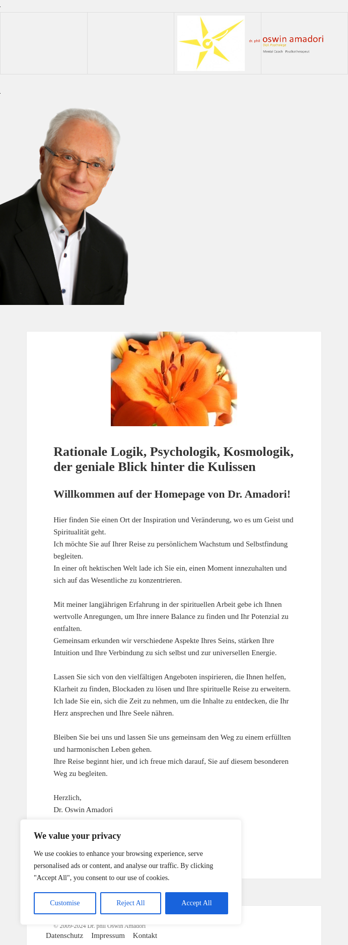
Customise (65, 903)
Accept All (196, 903)
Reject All (130, 903)
